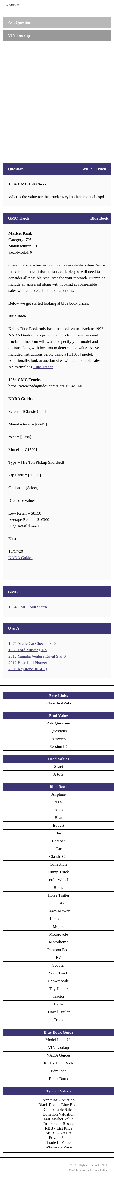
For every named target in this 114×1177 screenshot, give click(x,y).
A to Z (58, 774)
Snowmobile (58, 981)
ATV (59, 802)
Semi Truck (58, 973)
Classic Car (58, 856)
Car (58, 848)
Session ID (58, 746)
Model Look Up (58, 1040)
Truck (58, 1020)
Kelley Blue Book (58, 1063)
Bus (58, 833)
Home (58, 887)
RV (58, 957)
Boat (59, 817)
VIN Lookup (58, 1047)
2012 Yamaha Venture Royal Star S (37, 656)
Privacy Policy (99, 1170)
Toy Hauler (58, 988)
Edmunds (58, 1071)
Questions (58, 731)
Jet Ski (58, 903)
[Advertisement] (57, 100)
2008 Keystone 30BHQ (27, 669)
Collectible (58, 864)
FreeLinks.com (78, 1170)
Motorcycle (58, 934)
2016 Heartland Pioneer (27, 662)
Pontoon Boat (58, 950)
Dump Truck (58, 872)
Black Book (58, 1078)
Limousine (58, 918)
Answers (58, 738)
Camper (58, 841)
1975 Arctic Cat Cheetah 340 (32, 643)
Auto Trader (43, 367)
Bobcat (58, 825)
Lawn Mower (58, 911)
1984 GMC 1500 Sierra (27, 607)
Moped (58, 926)
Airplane (58, 794)
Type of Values (58, 1091)
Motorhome (58, 942)
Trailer (58, 1004)
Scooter (58, 965)
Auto (59, 810)
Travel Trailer (58, 1012)
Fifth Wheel (58, 880)
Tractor (58, 996)
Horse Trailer (58, 895)
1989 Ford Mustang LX (27, 650)
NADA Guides (20, 558)
